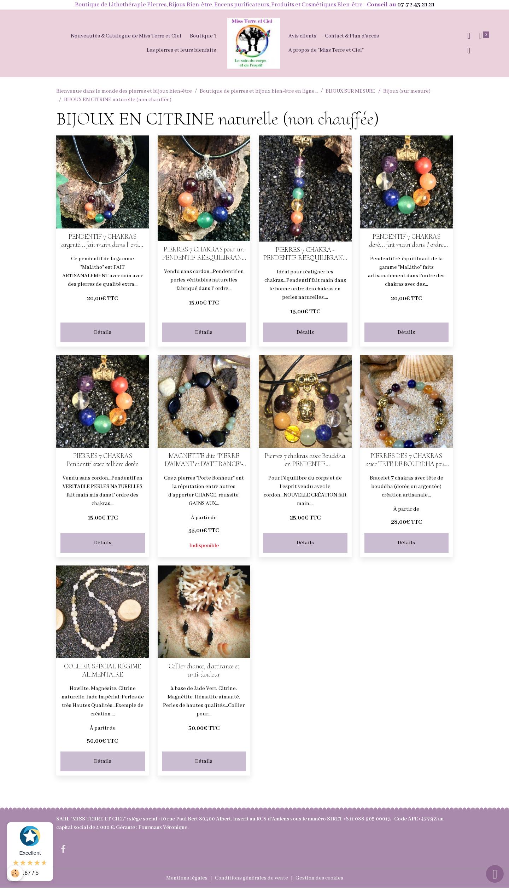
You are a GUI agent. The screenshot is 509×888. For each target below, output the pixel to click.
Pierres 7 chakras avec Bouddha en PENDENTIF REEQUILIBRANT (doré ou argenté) (305, 460)
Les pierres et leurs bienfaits (181, 50)
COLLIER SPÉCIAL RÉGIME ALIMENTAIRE (102, 670)
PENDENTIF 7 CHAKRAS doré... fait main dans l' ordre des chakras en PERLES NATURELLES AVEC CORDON (406, 241)
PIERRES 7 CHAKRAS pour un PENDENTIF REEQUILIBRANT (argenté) (204, 253)
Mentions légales (186, 878)
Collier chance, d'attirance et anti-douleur (204, 670)
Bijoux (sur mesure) (407, 91)
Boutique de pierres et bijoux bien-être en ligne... (259, 91)
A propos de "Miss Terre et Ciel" (326, 50)
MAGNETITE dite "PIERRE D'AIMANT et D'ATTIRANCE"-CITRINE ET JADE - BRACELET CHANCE (204, 460)
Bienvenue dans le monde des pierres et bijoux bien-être (124, 91)
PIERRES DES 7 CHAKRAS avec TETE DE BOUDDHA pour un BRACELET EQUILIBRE (406, 460)
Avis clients (302, 36)
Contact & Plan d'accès (352, 36)
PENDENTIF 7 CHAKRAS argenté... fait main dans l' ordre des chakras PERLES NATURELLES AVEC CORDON (102, 241)
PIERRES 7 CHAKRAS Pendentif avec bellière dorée (102, 460)
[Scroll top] (495, 874)
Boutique (202, 36)
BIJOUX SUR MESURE (350, 91)
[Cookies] (15, 873)
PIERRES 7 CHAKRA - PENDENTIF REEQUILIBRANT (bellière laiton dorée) (305, 254)
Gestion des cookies (319, 878)
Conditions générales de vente (251, 878)
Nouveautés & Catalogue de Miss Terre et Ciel (126, 36)
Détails (102, 332)
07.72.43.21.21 (415, 4)
